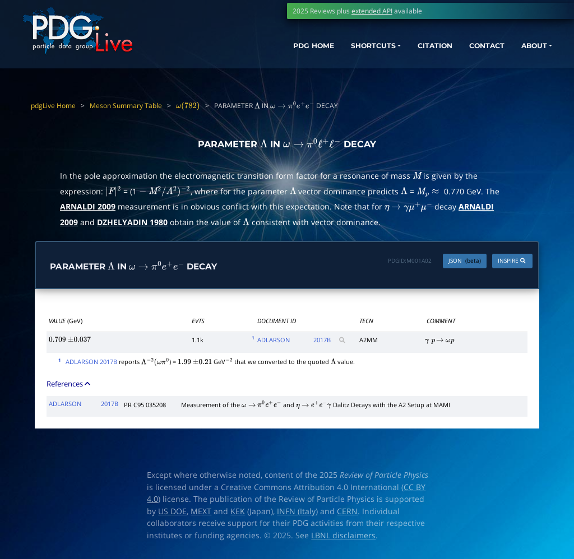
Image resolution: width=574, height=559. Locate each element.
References (69, 384)
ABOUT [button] (526, 49)
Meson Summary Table (126, 105)
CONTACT (473, 49)
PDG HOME (274, 49)
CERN (347, 512)
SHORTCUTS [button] (343, 49)
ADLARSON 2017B (91, 362)
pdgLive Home (53, 105)
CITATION (414, 49)
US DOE (172, 512)
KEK (237, 512)
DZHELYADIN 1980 (132, 222)
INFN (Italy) (297, 512)
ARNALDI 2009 (87, 206)
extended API (371, 11)
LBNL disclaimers (343, 536)
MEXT (201, 512)
